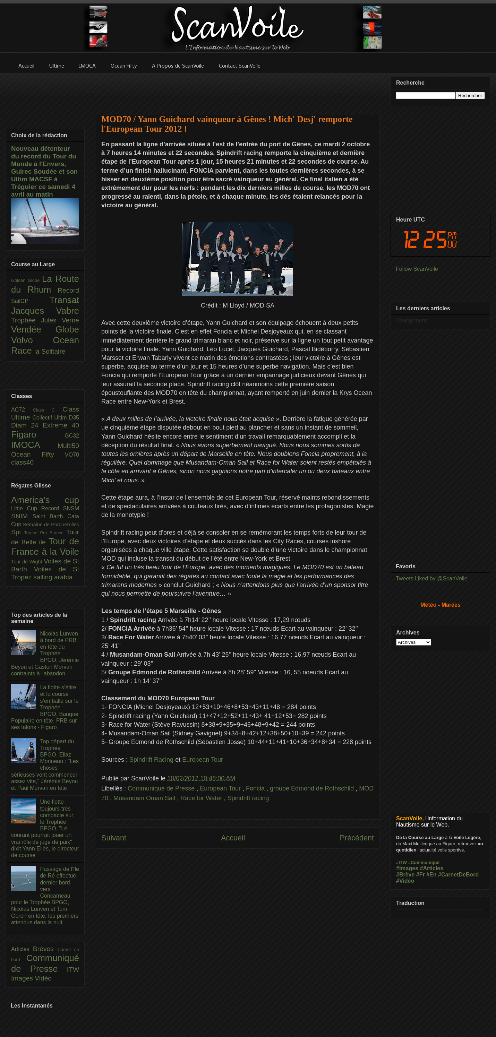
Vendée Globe (45, 329)
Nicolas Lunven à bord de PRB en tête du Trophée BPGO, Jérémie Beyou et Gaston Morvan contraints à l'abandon (45, 653)
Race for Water (202, 798)
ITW (73, 969)
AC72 (22, 410)
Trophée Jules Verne (45, 320)
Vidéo (43, 978)
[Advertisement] (237, 89)
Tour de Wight (27, 561)
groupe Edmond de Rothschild (313, 788)
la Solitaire (50, 351)
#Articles (432, 868)
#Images (407, 868)
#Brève (405, 875)
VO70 (72, 455)
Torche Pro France (45, 532)
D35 (74, 418)
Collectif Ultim (50, 418)
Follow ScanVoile (417, 269)
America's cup (45, 500)
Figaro (38, 434)
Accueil (233, 837)
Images (23, 978)
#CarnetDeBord (458, 875)
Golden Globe (26, 280)
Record (68, 290)
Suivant (113, 837)
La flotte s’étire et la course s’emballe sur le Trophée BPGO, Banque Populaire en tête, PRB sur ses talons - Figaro (45, 707)
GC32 (72, 436)
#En (431, 875)
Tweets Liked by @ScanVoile (432, 578)
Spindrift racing (248, 798)
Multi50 (68, 445)
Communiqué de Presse (162, 788)
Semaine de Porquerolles (51, 524)
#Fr (420, 875)
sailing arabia (52, 577)
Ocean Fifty (38, 454)
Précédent (357, 837)
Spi (17, 532)
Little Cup (26, 508)
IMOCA (34, 445)
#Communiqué (423, 862)
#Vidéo (405, 881)
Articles (22, 949)
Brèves (45, 948)
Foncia (256, 788)
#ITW (401, 862)
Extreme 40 (61, 425)
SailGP (30, 301)
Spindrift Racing (151, 759)
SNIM (22, 516)
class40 (22, 462)
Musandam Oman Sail (145, 798)
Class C (47, 410)
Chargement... (413, 320)
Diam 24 (27, 425)
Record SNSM (60, 508)
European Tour (202, 759)
